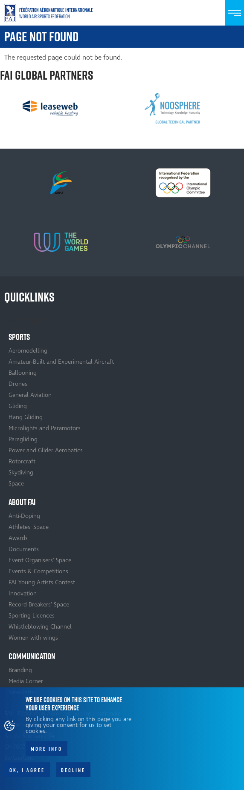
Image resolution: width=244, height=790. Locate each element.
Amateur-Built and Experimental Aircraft (61, 362)
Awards (18, 538)
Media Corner (26, 681)
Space (16, 484)
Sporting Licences (32, 616)
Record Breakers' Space (39, 604)
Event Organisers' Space (40, 560)
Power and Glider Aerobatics (46, 450)
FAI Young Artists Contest (42, 582)
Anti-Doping (24, 516)
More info (46, 752)
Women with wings (33, 638)
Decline (73, 774)
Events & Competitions (38, 571)
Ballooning (23, 373)
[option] (50, 108)
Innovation (23, 593)
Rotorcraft (22, 461)
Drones (18, 384)
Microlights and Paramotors (45, 428)
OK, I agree (27, 774)
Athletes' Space (29, 527)
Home (51, 13)
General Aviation (30, 395)
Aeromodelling (28, 351)
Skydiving (21, 472)
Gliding (18, 406)
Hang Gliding (26, 417)
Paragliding (23, 439)
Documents (24, 549)
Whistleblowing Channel (40, 627)
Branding (20, 670)
